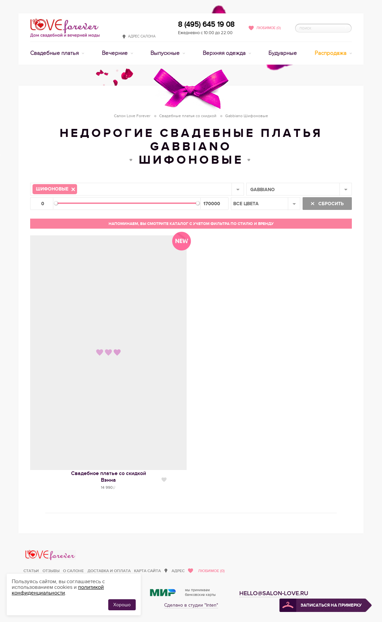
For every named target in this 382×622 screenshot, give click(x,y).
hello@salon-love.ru (273, 593)
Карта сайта (147, 570)
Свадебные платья (55, 53)
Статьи (31, 570)
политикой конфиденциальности (58, 590)
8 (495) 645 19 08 (206, 24)
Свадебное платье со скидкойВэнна (108, 476)
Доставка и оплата (109, 570)
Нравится (164, 479)
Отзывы (51, 570)
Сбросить (330, 204)
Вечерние (115, 53)
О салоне (73, 570)
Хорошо (122, 605)
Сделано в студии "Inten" (191, 605)
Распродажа (331, 53)
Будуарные (282, 53)
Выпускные (165, 53)
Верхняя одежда (225, 53)
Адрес (178, 570)
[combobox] (137, 189)
